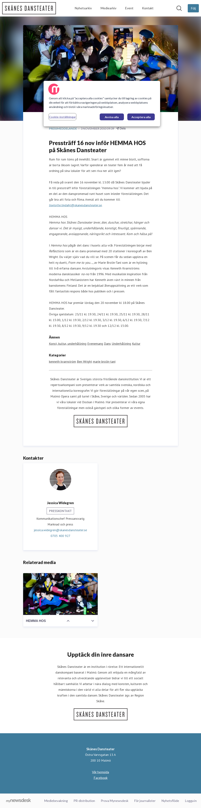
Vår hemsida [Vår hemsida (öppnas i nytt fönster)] (100, 772)
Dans (107, 344)
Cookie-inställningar (62, 117)
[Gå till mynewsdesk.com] (18, 801)
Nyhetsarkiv (83, 8)
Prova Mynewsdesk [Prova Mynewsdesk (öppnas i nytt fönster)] (114, 801)
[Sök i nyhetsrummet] (179, 8)
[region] (102, 103)
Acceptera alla (141, 117)
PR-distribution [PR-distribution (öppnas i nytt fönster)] (84, 801)
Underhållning (121, 344)
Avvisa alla (112, 117)
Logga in (191, 801)
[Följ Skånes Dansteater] (193, 8)
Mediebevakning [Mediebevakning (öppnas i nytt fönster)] (56, 801)
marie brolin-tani (104, 361)
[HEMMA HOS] (60, 594)
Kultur (136, 344)
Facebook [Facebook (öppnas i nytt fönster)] (101, 778)
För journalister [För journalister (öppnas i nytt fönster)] (145, 801)
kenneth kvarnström (62, 361)
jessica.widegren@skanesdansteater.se (60, 530)
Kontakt (147, 8)
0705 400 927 (60, 536)
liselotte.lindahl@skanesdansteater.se (75, 205)
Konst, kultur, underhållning (67, 344)
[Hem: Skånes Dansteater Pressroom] (29, 8)
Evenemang (95, 344)
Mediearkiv (108, 8)
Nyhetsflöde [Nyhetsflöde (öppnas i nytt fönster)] (170, 801)
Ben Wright (84, 361)
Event (129, 8)
